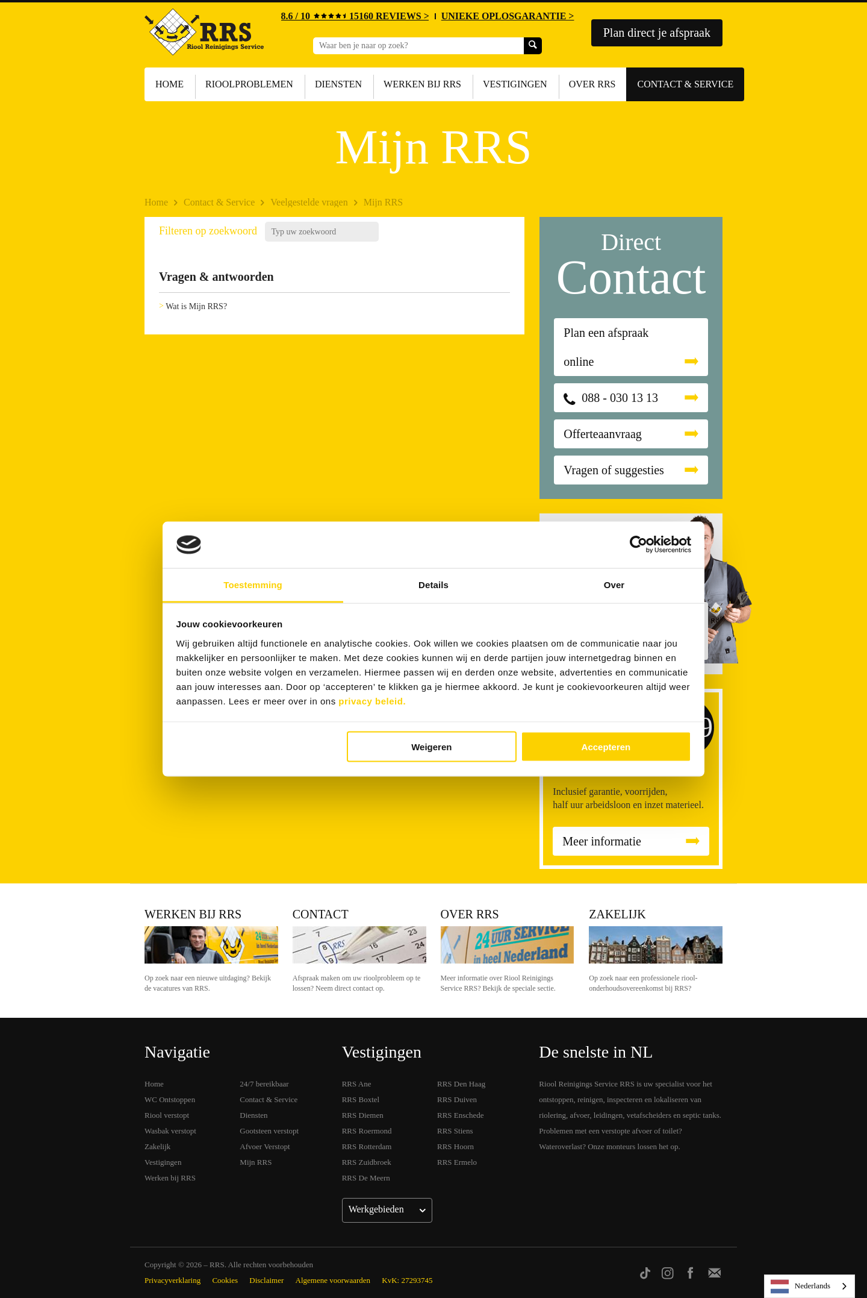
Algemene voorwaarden (333, 1280)
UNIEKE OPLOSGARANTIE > (507, 16)
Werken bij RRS (422, 84)
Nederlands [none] (800, 1286)
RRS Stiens (455, 1130)
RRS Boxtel (361, 1099)
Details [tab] (433, 584)
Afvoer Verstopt (265, 1146)
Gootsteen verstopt (269, 1130)
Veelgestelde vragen (308, 202)
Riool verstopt (166, 1115)
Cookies (225, 1280)
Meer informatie (601, 841)
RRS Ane (356, 1083)
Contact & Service (685, 84)
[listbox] (809, 1286)
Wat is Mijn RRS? (196, 306)
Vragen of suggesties (614, 470)
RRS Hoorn (455, 1146)
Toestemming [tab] (252, 584)
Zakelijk (617, 914)
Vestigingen (515, 84)
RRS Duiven (457, 1099)
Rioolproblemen (249, 84)
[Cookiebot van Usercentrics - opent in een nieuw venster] (638, 545)
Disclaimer (266, 1280)
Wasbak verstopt (170, 1130)
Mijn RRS (383, 202)
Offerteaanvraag (603, 434)
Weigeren (431, 747)
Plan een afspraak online (606, 347)
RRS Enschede (460, 1115)
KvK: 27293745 (407, 1280)
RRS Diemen (363, 1115)
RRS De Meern (366, 1177)
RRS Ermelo (457, 1162)
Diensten (338, 84)
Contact (321, 914)
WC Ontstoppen (169, 1099)
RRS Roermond (367, 1130)
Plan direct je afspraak (656, 32)
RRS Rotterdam (367, 1146)
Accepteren (606, 747)
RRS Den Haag (461, 1083)
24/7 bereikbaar (264, 1083)
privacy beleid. (372, 700)
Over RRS (592, 84)
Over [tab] (614, 584)
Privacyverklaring (172, 1280)
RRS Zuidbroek (366, 1162)
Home (169, 84)
